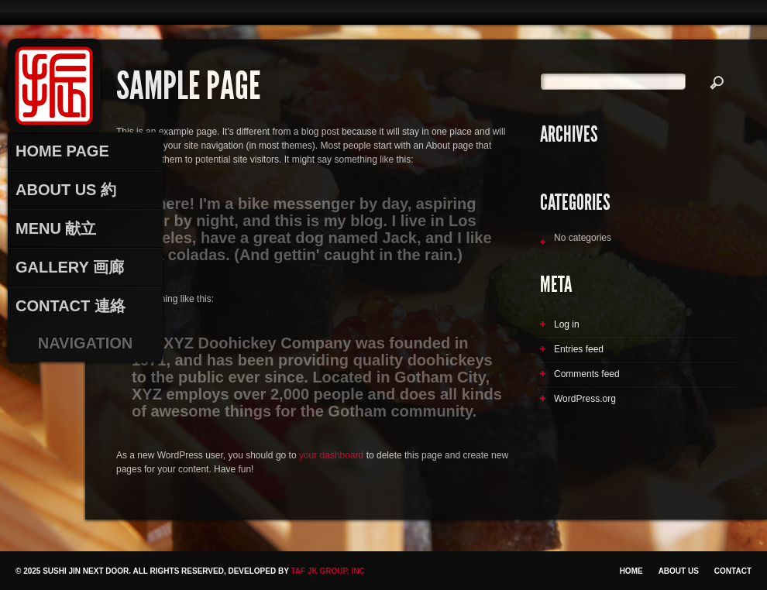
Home (631, 571)
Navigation (85, 343)
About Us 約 (65, 189)
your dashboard (331, 455)
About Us (679, 571)
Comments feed (587, 374)
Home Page (62, 151)
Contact (733, 571)
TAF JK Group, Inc (327, 571)
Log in (567, 324)
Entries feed (579, 349)
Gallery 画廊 (69, 267)
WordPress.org (585, 398)
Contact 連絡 (70, 305)
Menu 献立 (55, 228)
